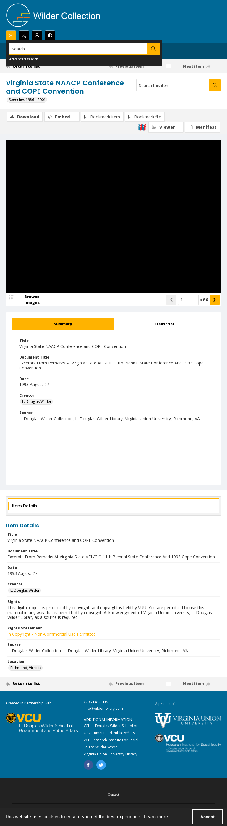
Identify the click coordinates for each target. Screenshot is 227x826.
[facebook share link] (88, 765)
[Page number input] (188, 300)
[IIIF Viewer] (166, 127)
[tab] (63, 324)
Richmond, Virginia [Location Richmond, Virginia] (25, 667)
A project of (165, 703)
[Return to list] (34, 66)
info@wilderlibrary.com (103, 708)
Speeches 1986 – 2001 (27, 99)
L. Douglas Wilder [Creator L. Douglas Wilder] (36, 401)
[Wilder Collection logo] (53, 15)
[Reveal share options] (24, 35)
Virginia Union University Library (110, 754)
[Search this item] (173, 85)
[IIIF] (142, 127)
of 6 (204, 299)
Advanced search (23, 59)
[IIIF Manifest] (202, 127)
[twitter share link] (101, 765)
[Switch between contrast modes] (50, 35)
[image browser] (28, 300)
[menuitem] (113, 794)
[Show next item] (215, 300)
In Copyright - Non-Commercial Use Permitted (51, 634)
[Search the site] (91, 48)
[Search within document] (215, 85)
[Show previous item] (171, 300)
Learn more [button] (156, 816)
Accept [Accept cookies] (207, 816)
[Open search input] (11, 35)
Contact (113, 795)
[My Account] (37, 35)
